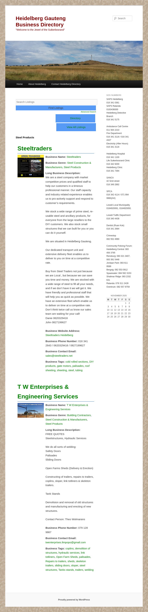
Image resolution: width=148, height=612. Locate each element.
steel (71, 370)
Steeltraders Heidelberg (59, 335)
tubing (79, 370)
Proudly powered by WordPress (74, 600)
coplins (70, 548)
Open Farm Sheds (67, 556)
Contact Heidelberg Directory (66, 84)
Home (20, 84)
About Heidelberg (37, 84)
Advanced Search (88, 112)
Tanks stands (66, 569)
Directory (75, 118)
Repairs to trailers (56, 561)
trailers (79, 569)
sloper (74, 565)
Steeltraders (35, 148)
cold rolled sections (77, 361)
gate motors (64, 365)
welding (89, 569)
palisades (77, 365)
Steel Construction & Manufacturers (66, 419)
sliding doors (62, 565)
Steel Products (72, 167)
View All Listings (76, 127)
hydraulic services (69, 552)
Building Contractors (79, 415)
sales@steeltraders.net (59, 355)
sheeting (62, 370)
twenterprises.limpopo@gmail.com (66, 542)
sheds (71, 561)
